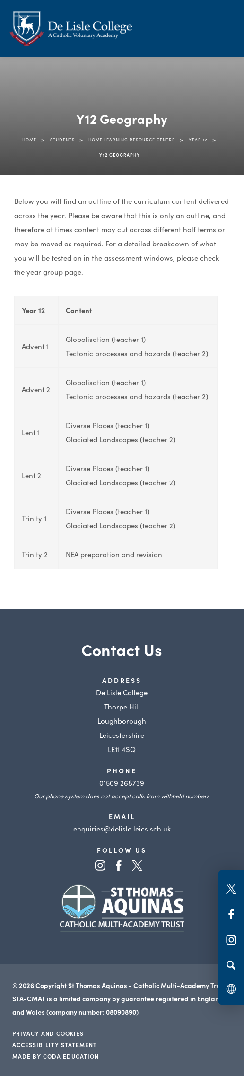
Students (62, 139)
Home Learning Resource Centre (131, 139)
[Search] (231, 965)
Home (29, 139)
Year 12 (198, 139)
